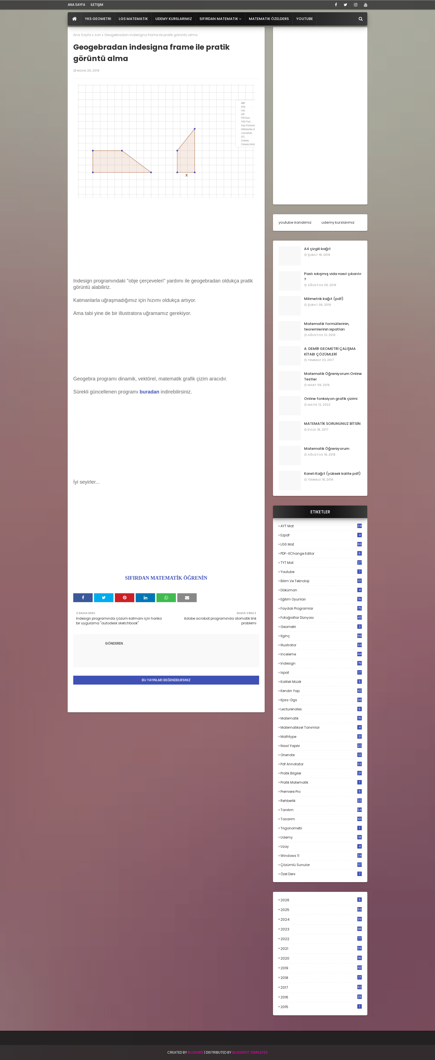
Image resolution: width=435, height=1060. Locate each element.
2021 (321, 948)
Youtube (321, 571)
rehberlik (321, 800)
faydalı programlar (321, 608)
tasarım (321, 819)
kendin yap (321, 690)
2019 (321, 968)
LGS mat (321, 544)
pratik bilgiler (321, 773)
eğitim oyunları (321, 599)
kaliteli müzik (321, 681)
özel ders (321, 874)
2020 (321, 958)
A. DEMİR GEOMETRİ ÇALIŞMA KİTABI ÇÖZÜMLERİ (330, 351)
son (98, 34)
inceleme (321, 654)
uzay (321, 846)
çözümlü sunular (321, 864)
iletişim (97, 4)
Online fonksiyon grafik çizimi (330, 398)
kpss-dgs (321, 700)
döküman (321, 590)
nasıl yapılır (321, 745)
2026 (321, 900)
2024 (321, 919)
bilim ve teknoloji (321, 581)
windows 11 (321, 855)
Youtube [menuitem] (304, 18)
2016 (321, 997)
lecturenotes (321, 709)
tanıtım (321, 809)
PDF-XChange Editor (321, 553)
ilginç (321, 636)
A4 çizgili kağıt (317, 248)
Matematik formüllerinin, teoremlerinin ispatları (326, 326)
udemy (321, 837)
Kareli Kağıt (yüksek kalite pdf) (332, 473)
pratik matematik (321, 782)
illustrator (321, 645)
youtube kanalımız (295, 222)
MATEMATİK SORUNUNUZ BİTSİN (332, 423)
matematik (321, 718)
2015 (321, 1006)
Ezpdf (321, 535)
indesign (321, 663)
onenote (321, 755)
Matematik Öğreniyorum (326, 448)
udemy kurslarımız (338, 222)
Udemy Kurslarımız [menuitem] (173, 18)
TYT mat (321, 562)
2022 (321, 939)
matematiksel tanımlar (321, 727)
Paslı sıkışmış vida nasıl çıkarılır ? (332, 276)
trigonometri (321, 828)
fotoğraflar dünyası (321, 617)
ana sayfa (76, 4)
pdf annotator (321, 764)
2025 (321, 909)
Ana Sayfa (82, 34)
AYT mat (321, 526)
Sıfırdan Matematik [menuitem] (218, 18)
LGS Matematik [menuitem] (133, 18)
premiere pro (321, 791)
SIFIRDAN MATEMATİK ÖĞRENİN (166, 578)
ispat (321, 672)
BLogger (195, 1052)
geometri (321, 626)
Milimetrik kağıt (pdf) (323, 298)
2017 (321, 987)
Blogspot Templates (250, 1052)
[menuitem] (74, 19)
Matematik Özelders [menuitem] (269, 18)
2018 (321, 978)
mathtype (321, 736)
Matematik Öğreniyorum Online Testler (333, 376)
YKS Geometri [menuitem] (98, 18)
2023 (321, 929)
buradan (149, 392)
